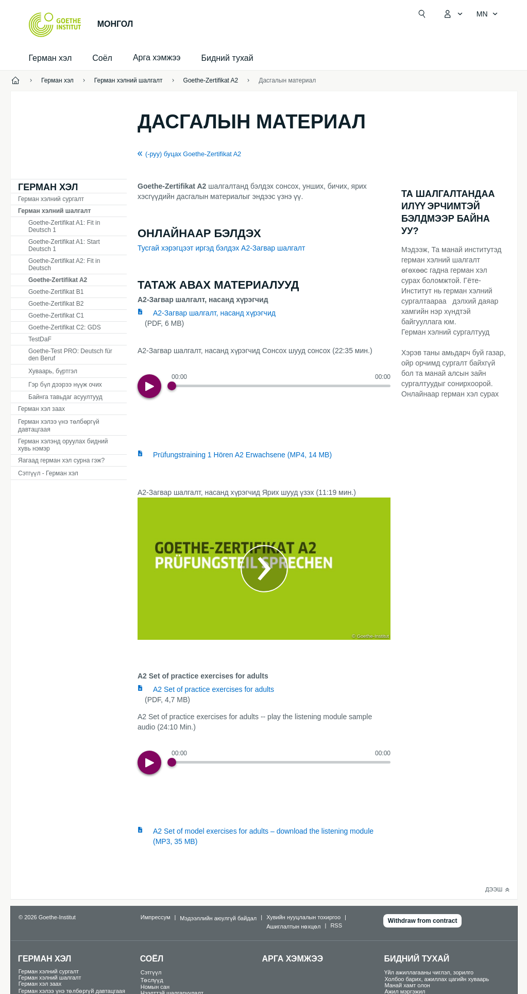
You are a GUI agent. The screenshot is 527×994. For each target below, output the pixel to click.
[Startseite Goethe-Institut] (55, 24)
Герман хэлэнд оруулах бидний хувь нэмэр (63, 445)
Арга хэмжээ (293, 958)
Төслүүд (152, 980)
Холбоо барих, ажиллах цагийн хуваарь (436, 979)
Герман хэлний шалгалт (54, 210)
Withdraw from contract (422, 920)
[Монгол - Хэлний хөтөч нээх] (487, 14)
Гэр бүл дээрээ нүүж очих (65, 384)
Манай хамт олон (407, 985)
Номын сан (155, 987)
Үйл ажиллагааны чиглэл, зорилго (428, 972)
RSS (336, 925)
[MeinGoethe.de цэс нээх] (453, 14)
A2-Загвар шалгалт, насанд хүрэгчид (214, 313)
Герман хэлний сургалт (51, 199)
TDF (40, 339)
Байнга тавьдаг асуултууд (65, 397)
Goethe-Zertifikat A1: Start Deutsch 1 (64, 245)
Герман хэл (50, 58)
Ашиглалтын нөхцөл (293, 926)
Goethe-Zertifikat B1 (55, 291)
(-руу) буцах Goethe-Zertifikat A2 (193, 154)
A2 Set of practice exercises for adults (213, 689)
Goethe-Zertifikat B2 (55, 303)
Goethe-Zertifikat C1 (56, 315)
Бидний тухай (227, 58)
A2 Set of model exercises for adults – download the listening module (263, 836)
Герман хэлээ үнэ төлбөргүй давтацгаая (58, 425)
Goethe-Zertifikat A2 (57, 280)
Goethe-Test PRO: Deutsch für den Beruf (70, 354)
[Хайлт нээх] (422, 14)
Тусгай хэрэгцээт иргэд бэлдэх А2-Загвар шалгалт (221, 248)
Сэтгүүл (151, 972)
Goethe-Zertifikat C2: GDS (64, 327)
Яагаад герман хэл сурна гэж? (61, 460)
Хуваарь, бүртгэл (52, 371)
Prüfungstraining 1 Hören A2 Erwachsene (242, 455)
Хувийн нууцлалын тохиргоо (303, 917)
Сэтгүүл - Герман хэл (48, 473)
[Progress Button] (171, 386)
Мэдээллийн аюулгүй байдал (218, 918)
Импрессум (156, 917)
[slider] (281, 386)
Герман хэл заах (41, 408)
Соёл (102, 58)
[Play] (149, 386)
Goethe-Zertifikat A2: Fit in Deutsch (64, 264)
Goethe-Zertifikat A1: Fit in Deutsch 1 (64, 226)
